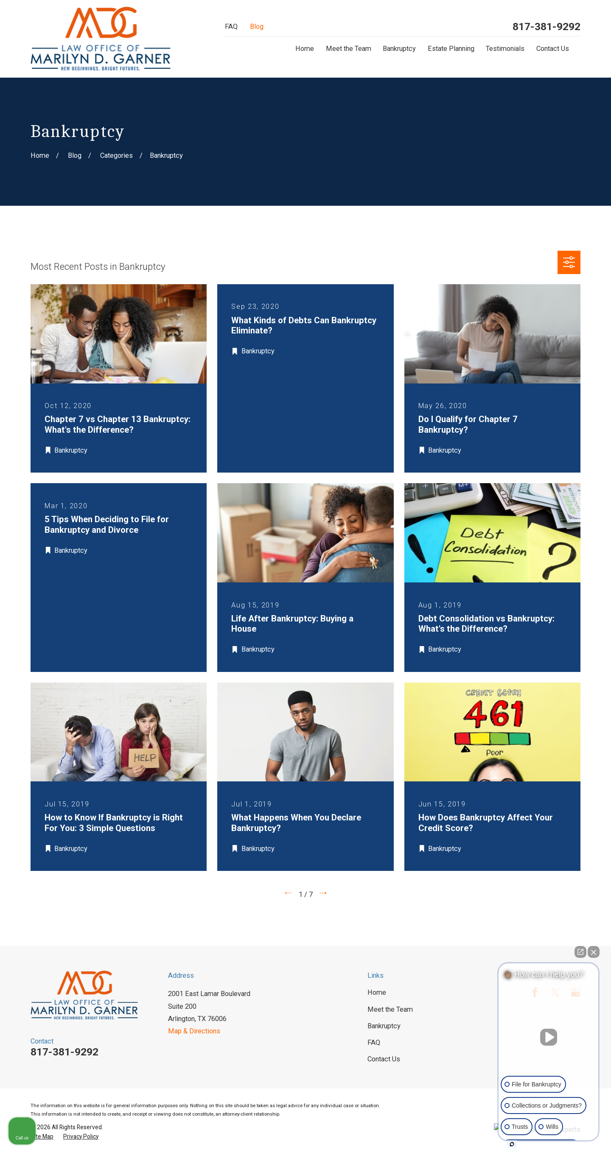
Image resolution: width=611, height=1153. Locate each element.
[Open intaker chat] (512, 1144)
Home (376, 992)
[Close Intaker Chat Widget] (594, 952)
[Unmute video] (548, 1037)
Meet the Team (390, 1009)
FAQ (231, 26)
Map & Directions (194, 1031)
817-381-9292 (546, 27)
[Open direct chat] (580, 952)
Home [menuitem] (304, 49)
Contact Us (383, 1059)
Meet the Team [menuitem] (348, 49)
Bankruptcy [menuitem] (399, 49)
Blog (256, 26)
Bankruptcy (384, 1026)
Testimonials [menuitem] (505, 49)
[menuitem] (42, 1137)
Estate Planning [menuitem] (451, 49)
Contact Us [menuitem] (552, 49)
